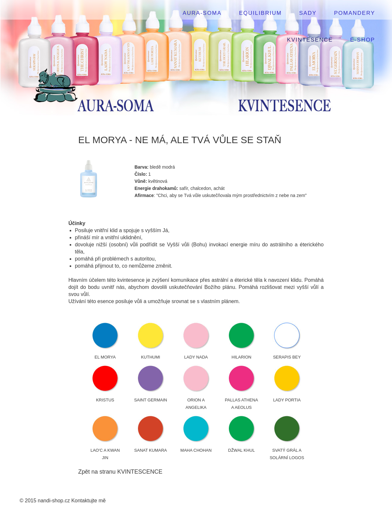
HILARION (241, 357)
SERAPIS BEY (287, 357)
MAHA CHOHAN (196, 450)
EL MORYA (105, 357)
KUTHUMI (150, 357)
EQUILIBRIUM (260, 13)
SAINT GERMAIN (150, 400)
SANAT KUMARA (150, 450)
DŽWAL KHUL (241, 450)
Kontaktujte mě (88, 500)
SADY (308, 13)
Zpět (84, 471)
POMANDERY (354, 13)
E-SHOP (362, 40)
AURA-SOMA (201, 13)
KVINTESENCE (310, 40)
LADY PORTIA (287, 400)
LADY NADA (196, 357)
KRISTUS (105, 400)
